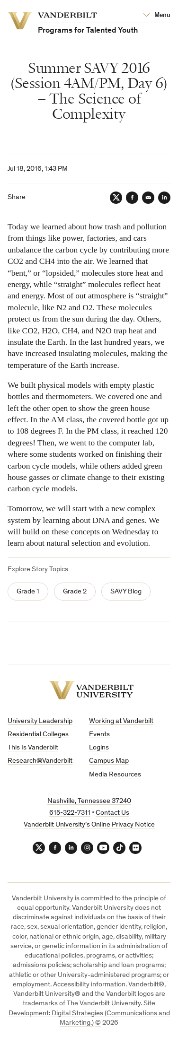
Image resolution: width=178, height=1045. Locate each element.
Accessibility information (89, 984)
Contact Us (112, 813)
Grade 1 (28, 591)
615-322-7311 (69, 813)
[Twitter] (116, 198)
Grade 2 (75, 591)
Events (99, 734)
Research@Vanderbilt (40, 761)
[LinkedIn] (164, 198)
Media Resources (115, 774)
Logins (99, 747)
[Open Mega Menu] (156, 15)
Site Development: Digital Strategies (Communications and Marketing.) (89, 1013)
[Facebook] (132, 198)
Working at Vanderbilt (121, 721)
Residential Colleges (38, 734)
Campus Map (109, 761)
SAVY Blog (126, 591)
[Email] (148, 198)
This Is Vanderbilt (33, 747)
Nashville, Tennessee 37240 (89, 801)
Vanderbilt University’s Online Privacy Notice (89, 824)
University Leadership (40, 721)
